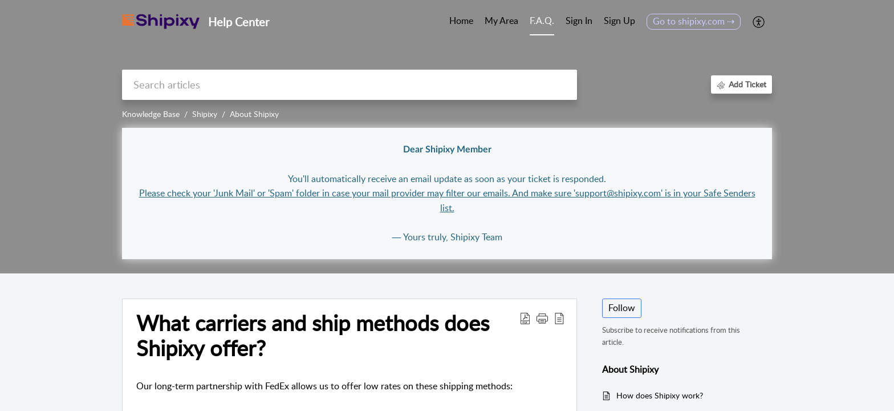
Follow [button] (621, 307)
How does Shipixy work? (659, 395)
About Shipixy (254, 113)
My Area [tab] (501, 20)
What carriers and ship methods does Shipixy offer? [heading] (312, 336)
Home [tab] (461, 20)
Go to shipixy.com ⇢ (693, 21)
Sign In (579, 20)
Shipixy (204, 113)
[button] (759, 22)
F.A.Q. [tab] (542, 20)
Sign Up (619, 20)
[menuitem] (579, 21)
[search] (349, 85)
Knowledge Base (151, 113)
